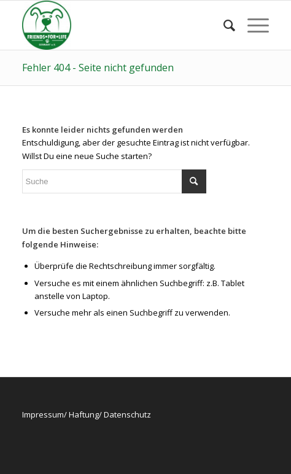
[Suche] (223, 25)
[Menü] (252, 25)
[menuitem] (223, 25)
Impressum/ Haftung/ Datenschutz (86, 414)
